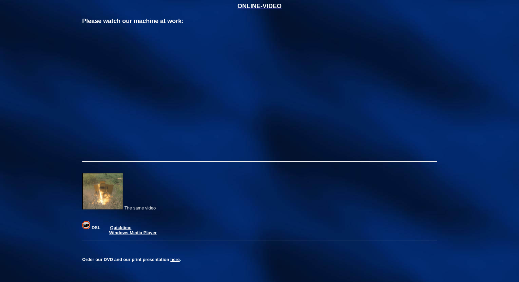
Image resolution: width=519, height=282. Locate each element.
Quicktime (121, 227)
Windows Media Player (133, 232)
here (174, 259)
